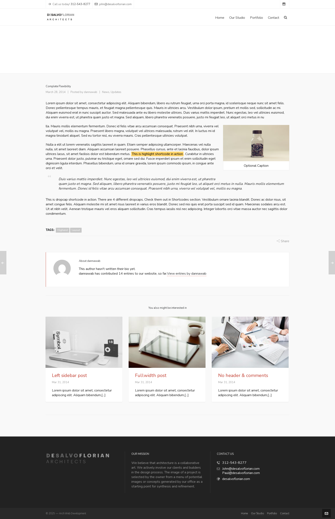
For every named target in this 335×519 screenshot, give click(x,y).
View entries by (186, 273)
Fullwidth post (150, 375)
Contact (284, 513)
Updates (116, 92)
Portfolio (272, 513)
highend (62, 230)
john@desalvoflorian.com (113, 4)
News (256, 50)
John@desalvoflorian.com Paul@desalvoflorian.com (241, 470)
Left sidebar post (69, 375)
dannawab (90, 92)
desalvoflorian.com (236, 479)
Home (245, 50)
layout (76, 230)
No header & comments (243, 375)
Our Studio (257, 513)
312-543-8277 (234, 462)
